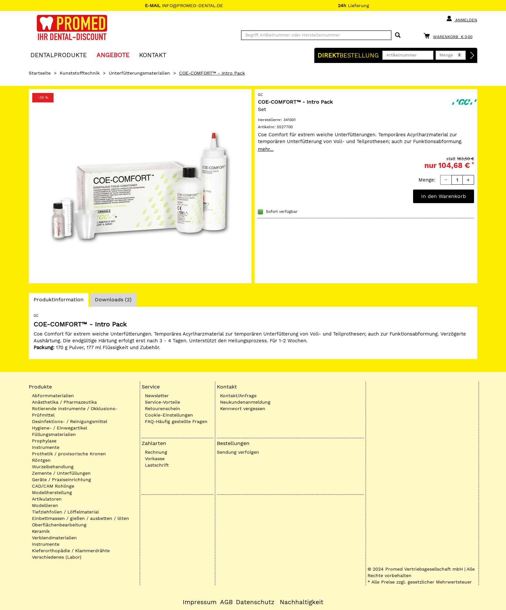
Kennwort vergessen (242, 408)
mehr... (266, 149)
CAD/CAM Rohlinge (53, 486)
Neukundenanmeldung (245, 402)
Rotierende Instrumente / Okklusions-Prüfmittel (74, 412)
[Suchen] (397, 35)
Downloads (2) (113, 299)
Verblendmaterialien (54, 537)
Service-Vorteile (162, 402)
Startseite (40, 73)
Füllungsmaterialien (54, 434)
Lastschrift (157, 465)
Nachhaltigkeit (301, 602)
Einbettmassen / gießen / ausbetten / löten (80, 518)
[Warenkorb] (449, 36)
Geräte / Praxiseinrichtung (61, 479)
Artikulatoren (47, 498)
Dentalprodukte (58, 55)
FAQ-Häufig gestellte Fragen (176, 421)
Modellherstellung (52, 492)
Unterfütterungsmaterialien (139, 73)
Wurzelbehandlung (53, 466)
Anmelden (461, 18)
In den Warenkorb (443, 196)
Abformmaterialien (53, 395)
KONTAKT (152, 55)
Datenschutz (255, 602)
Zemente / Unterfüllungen (61, 473)
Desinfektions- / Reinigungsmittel (69, 421)
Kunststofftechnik (80, 73)
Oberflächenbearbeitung (59, 524)
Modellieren (45, 505)
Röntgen (41, 460)
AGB (226, 602)
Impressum (200, 602)
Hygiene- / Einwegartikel (59, 427)
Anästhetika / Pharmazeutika (64, 402)
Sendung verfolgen (238, 452)
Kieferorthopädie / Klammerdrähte (71, 550)
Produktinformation (58, 301)
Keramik (41, 531)
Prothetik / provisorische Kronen (69, 453)
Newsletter (157, 395)
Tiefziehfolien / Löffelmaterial (65, 511)
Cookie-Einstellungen (169, 415)
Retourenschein (162, 408)
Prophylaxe (44, 440)
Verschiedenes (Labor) (56, 557)
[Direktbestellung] (472, 55)
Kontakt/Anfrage (238, 395)
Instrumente (45, 447)
